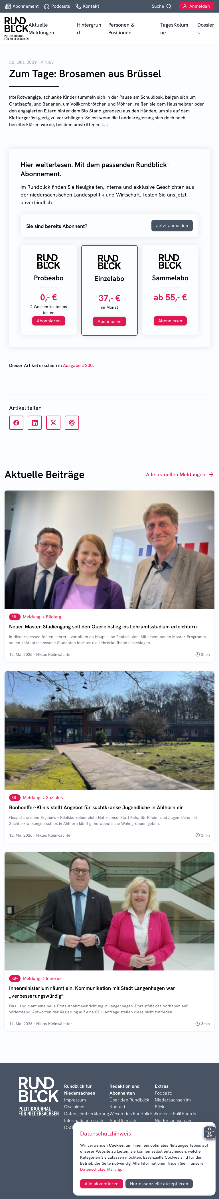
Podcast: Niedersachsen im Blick (173, 1100)
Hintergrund (89, 28)
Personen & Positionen (121, 28)
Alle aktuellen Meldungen (180, 474)
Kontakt (117, 1107)
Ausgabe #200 (78, 365)
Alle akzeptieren (102, 1184)
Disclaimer (74, 1107)
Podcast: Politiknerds (175, 1114)
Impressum (75, 1100)
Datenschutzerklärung (100, 1169)
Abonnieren (49, 321)
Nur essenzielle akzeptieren (159, 1184)
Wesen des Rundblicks (132, 1114)
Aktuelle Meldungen (41, 28)
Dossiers (205, 28)
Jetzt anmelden (172, 226)
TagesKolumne (174, 28)
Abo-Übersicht (124, 1120)
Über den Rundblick (129, 1100)
